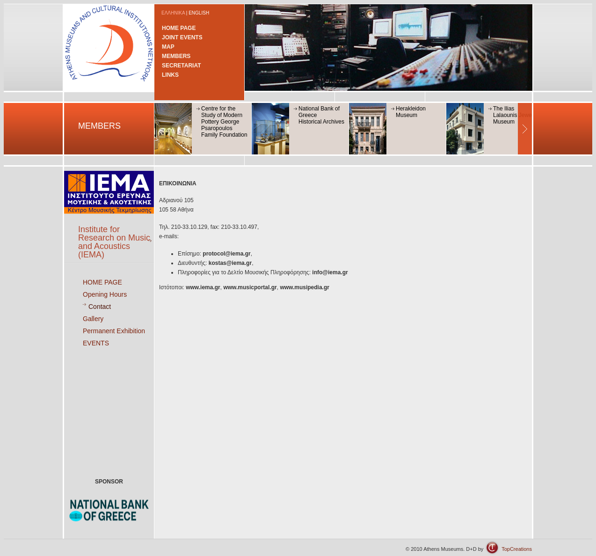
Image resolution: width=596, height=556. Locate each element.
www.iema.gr (203, 287)
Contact (99, 306)
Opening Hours (105, 294)
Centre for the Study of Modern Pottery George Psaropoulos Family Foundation (224, 121)
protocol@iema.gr (226, 253)
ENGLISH (199, 12)
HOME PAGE (179, 28)
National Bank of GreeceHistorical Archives (321, 115)
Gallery (93, 318)
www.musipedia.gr (304, 287)
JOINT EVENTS (182, 37)
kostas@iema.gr (230, 263)
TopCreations (517, 549)
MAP (168, 47)
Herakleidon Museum (411, 111)
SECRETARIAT (181, 65)
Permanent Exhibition (114, 331)
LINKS (170, 75)
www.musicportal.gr (249, 287)
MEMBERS (176, 56)
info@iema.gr (330, 272)
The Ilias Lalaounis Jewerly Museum (515, 115)
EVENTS (96, 343)
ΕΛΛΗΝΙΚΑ (173, 12)
